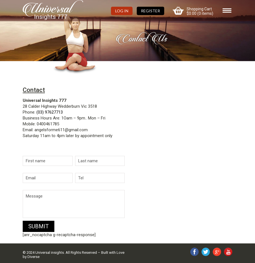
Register (150, 10)
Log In (121, 10)
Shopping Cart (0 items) (200, 11)
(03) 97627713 (49, 112)
